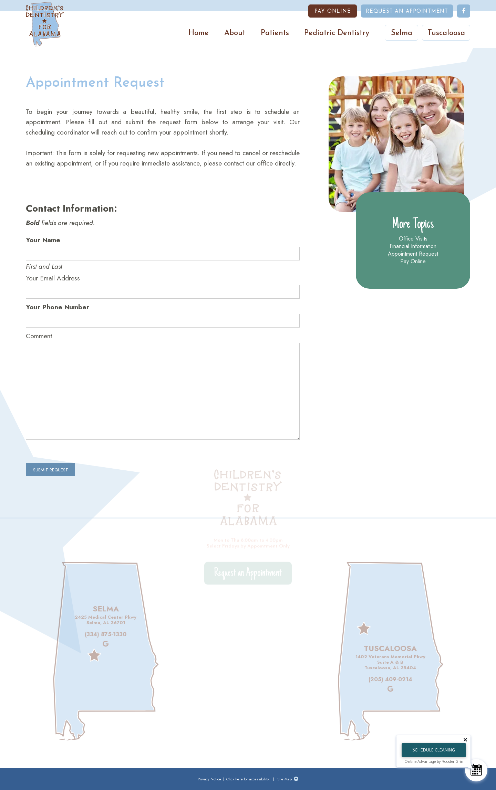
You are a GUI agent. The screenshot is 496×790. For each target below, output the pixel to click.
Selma (401, 33)
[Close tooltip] (465, 739)
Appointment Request (413, 254)
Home (198, 33)
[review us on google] (96, 644)
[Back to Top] (296, 779)
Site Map (284, 779)
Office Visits (413, 239)
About (234, 33)
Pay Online (413, 261)
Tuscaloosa (446, 33)
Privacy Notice (210, 779)
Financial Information (413, 246)
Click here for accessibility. (248, 779)
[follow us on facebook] (463, 11)
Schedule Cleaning (433, 749)
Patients (275, 33)
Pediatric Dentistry (336, 33)
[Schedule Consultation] (476, 770)
